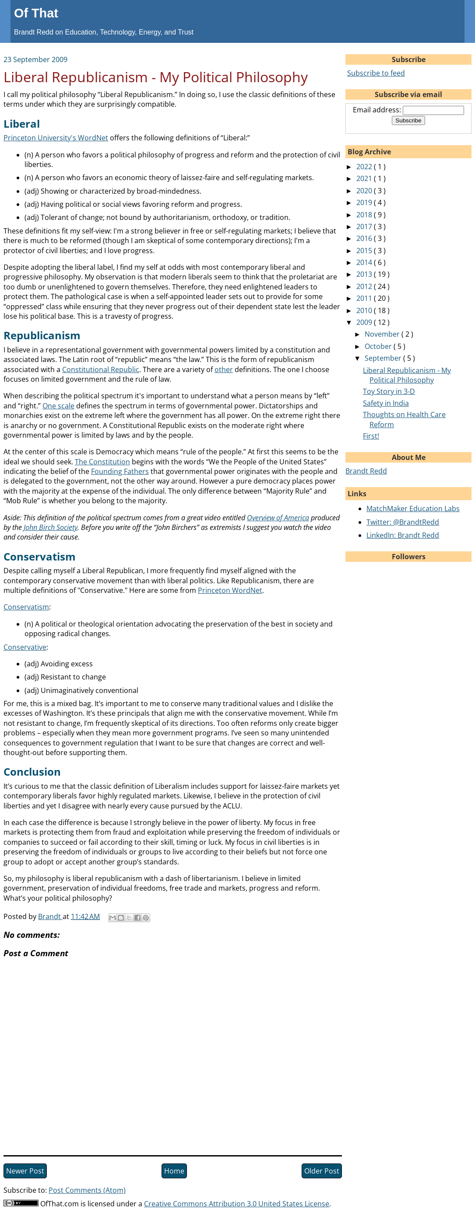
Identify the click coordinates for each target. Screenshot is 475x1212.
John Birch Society (50, 527)
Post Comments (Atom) (87, 1190)
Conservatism (26, 607)
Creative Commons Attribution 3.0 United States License (236, 1204)
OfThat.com (59, 1204)
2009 (365, 322)
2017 (365, 226)
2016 (365, 238)
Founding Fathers (120, 471)
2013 (365, 274)
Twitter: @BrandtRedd (402, 522)
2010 (365, 310)
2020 (365, 190)
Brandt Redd (366, 471)
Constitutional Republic (100, 369)
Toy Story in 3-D (389, 391)
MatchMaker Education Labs (413, 508)
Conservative (25, 647)
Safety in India (386, 403)
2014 (365, 262)
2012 (365, 286)
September (384, 358)
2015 (365, 250)
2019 (365, 202)
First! (371, 436)
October (379, 346)
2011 (365, 298)
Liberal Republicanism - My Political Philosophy (407, 375)
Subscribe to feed (376, 73)
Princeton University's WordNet (56, 138)
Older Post (321, 1171)
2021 (365, 178)
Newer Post (25, 1171)
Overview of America (278, 517)
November (383, 334)
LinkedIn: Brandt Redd (402, 535)
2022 (365, 166)
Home (174, 1171)
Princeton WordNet (230, 590)
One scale (58, 406)
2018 (365, 214)
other (224, 369)
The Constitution (102, 462)
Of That (36, 13)
